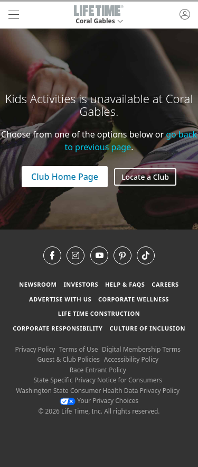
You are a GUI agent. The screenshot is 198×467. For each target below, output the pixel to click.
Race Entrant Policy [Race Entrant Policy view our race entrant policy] (98, 369)
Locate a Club (145, 177)
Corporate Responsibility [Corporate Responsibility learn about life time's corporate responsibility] (57, 328)
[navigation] (13, 14)
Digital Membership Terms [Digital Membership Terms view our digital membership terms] (141, 349)
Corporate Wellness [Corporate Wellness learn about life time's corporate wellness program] (133, 299)
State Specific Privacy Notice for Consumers (97, 380)
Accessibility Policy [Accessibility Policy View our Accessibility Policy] (131, 359)
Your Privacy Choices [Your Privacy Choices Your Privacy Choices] (99, 400)
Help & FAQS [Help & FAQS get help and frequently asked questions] (125, 284)
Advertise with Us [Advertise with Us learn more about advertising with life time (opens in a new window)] (60, 299)
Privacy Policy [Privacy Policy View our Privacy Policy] (35, 349)
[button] (99, 14)
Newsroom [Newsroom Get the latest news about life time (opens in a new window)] (37, 284)
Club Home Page (64, 176)
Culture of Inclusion (147, 328)
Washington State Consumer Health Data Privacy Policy (98, 390)
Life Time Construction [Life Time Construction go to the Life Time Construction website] (99, 313)
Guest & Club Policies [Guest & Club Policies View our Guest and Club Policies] (68, 359)
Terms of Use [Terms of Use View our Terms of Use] (78, 349)
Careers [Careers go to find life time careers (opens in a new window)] (165, 284)
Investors (80, 284)
